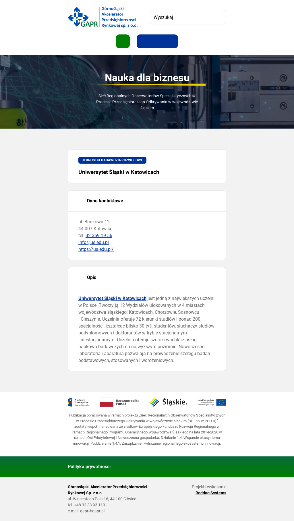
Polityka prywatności (89, 466)
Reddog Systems (211, 493)
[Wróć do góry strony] (219, 467)
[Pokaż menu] (123, 41)
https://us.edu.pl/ (96, 249)
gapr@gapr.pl (92, 511)
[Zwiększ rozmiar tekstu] (143, 41)
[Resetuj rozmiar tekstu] (157, 41)
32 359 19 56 (99, 235)
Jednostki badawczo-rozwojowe (112, 160)
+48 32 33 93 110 (89, 505)
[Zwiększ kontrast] (171, 41)
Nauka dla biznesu (147, 78)
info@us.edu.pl (93, 242)
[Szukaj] (219, 17)
